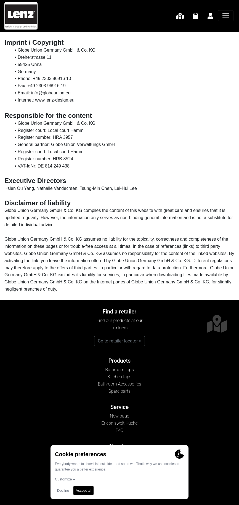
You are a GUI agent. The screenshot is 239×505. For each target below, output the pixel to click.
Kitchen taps (120, 376)
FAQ (119, 430)
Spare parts (119, 391)
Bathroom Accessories (119, 384)
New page (119, 416)
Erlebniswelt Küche (119, 423)
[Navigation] (225, 15)
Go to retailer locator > (119, 341)
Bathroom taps (119, 369)
